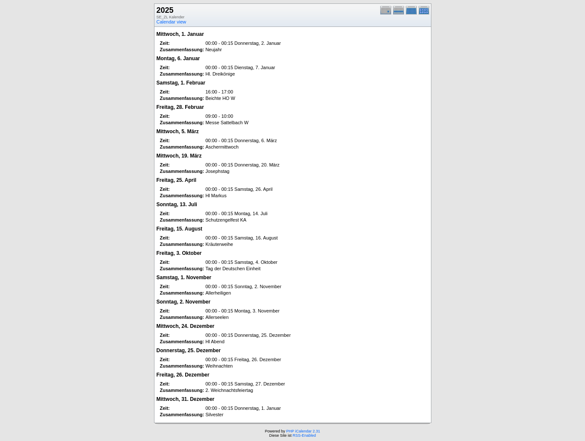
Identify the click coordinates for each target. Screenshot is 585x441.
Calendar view (171, 21)
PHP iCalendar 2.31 (303, 431)
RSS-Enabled (304, 435)
